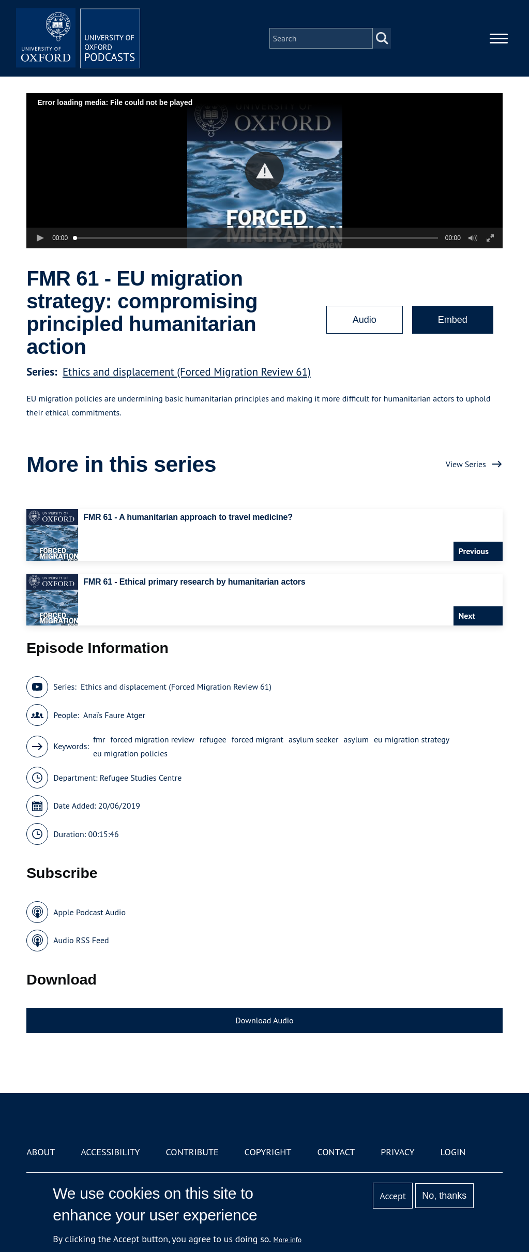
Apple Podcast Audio (89, 912)
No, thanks (444, 1195)
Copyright (268, 1152)
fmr (99, 739)
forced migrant (257, 739)
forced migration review (152, 739)
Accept (393, 1196)
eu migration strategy (411, 739)
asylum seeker (314, 739)
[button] (264, 171)
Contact (336, 1152)
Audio (364, 320)
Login (452, 1152)
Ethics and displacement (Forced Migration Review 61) (187, 372)
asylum (356, 739)
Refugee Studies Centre (141, 777)
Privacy (397, 1152)
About (40, 1152)
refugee (213, 739)
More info (287, 1239)
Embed (452, 320)
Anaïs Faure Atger (114, 715)
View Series (466, 464)
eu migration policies (130, 753)
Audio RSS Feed (81, 940)
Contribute (192, 1152)
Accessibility (110, 1152)
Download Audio (264, 1020)
